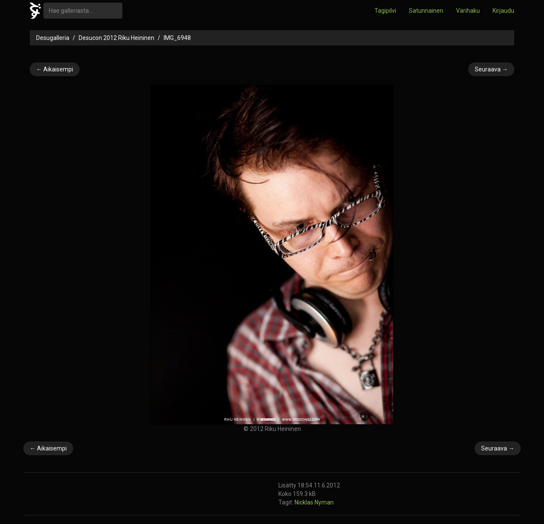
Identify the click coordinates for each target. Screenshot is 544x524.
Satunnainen (426, 10)
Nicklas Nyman (314, 502)
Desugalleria (52, 37)
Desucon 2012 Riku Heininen (116, 37)
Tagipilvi (385, 10)
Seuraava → (491, 69)
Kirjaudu (503, 10)
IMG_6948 (177, 37)
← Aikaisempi (54, 69)
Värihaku (468, 10)
